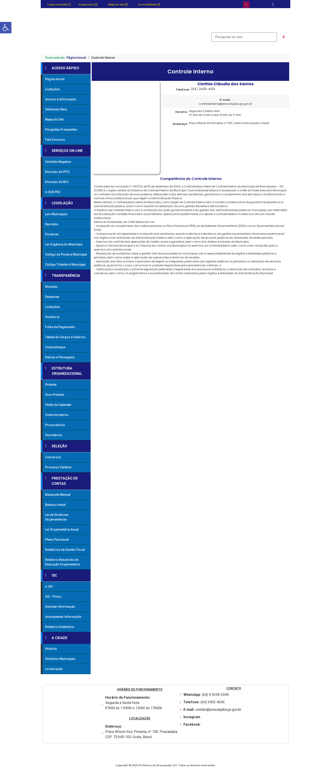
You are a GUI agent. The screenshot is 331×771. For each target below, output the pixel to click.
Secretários (53, 435)
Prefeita (50, 384)
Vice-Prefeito (54, 394)
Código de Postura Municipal (66, 254)
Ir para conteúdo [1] (59, 4)
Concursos (53, 457)
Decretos (51, 224)
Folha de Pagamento (60, 327)
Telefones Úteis (56, 109)
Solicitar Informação (60, 606)
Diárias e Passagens (60, 357)
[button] (5, 27)
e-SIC (49, 586)
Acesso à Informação (60, 99)
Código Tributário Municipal (65, 264)
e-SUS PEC (52, 192)
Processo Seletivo (58, 467)
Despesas (52, 296)
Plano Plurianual (57, 539)
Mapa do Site (54, 119)
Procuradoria (55, 425)
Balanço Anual (55, 504)
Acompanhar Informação (63, 616)
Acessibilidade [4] (149, 4)
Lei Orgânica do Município (64, 244)
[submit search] (283, 37)
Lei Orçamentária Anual (62, 529)
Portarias (52, 234)
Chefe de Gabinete (58, 405)
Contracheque (55, 347)
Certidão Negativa (58, 161)
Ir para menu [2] (88, 4)
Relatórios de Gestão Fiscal (65, 549)
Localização (54, 669)
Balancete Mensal (57, 494)
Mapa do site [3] (118, 4)
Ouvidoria (52, 317)
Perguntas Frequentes (61, 129)
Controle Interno (57, 415)
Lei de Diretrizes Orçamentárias (57, 517)
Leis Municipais (56, 214)
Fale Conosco (55, 139)
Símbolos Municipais (60, 659)
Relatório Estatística (59, 627)
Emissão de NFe (57, 182)
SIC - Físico (53, 596)
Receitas (51, 286)
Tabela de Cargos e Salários (65, 337)
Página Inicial (76, 57)
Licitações (52, 89)
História (51, 648)
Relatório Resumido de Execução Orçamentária (62, 562)
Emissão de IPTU (57, 172)
